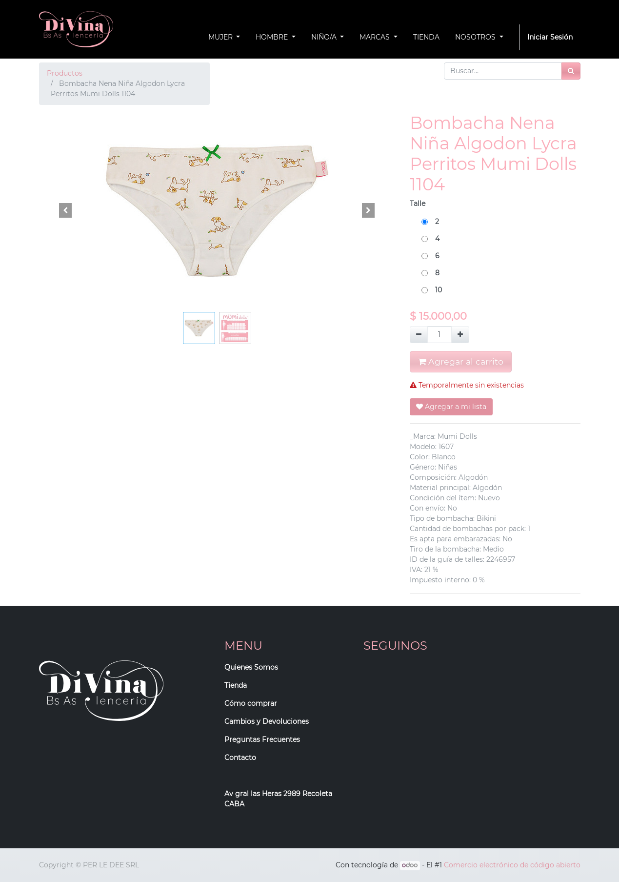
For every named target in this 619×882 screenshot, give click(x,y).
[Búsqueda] (570, 71)
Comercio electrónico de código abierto (512, 865)
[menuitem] (426, 37)
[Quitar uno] (419, 334)
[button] (66, 210)
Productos (64, 73)
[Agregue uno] (460, 334)
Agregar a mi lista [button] (451, 406)
